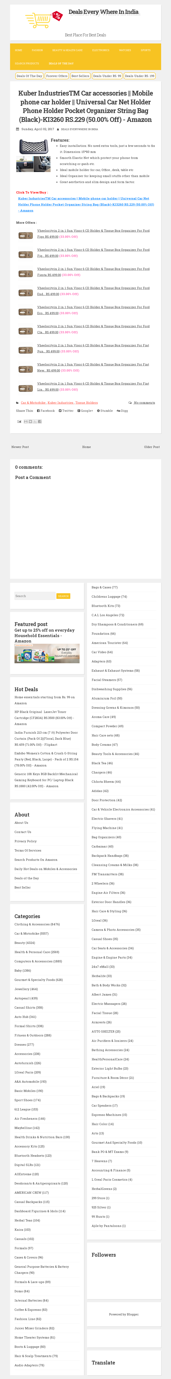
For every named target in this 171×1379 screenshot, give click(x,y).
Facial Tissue (102, 1012)
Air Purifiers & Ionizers (110, 1040)
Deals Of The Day (29, 76)
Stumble (105, 410)
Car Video (99, 651)
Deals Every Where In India (103, 11)
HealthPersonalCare (107, 1059)
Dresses (21, 1043)
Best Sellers (80, 76)
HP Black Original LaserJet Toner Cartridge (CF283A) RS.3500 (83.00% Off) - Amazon (44, 717)
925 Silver (99, 1207)
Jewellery (22, 988)
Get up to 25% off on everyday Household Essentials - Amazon (45, 635)
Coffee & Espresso (28, 1309)
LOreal (97, 920)
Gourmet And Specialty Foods (114, 1142)
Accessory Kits (26, 1145)
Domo (19, 1290)
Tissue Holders (86, 402)
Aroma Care (101, 716)
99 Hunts (99, 1216)
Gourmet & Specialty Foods (35, 979)
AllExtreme (23, 1173)
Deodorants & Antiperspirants (38, 1182)
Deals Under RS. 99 (107, 76)
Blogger (132, 1314)
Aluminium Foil (104, 698)
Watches (125, 50)
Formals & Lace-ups (30, 1281)
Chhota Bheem (103, 781)
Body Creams (102, 744)
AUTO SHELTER (103, 1031)
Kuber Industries (61, 402)
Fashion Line (25, 1318)
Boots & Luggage (27, 1346)
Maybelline (24, 1127)
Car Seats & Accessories (110, 947)
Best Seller (23, 886)
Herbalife (99, 975)
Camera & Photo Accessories (113, 929)
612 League (23, 1108)
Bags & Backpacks (106, 1096)
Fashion (37, 50)
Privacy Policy (26, 840)
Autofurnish (24, 1062)
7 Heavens (100, 1160)
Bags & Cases (102, 587)
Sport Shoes (24, 1099)
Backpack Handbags (107, 855)
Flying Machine (104, 827)
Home (18, 50)
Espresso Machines (107, 1114)
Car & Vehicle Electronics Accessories (121, 809)
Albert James (102, 994)
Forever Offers (56, 76)
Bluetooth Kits (103, 605)
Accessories (24, 1053)
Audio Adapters (27, 1364)
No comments (144, 402)
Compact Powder (105, 725)
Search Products (27, 63)
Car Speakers (102, 1105)
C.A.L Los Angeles (105, 614)
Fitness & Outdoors (29, 1034)
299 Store (99, 1197)
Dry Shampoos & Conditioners (115, 624)
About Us (21, 821)
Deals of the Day (27, 877)
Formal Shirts (25, 1025)
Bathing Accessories (108, 1049)
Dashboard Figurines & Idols (37, 1210)
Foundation (101, 633)
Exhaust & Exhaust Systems (113, 670)
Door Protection (104, 799)
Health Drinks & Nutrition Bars (39, 1136)
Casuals (21, 1238)
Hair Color (100, 1123)
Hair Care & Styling (107, 910)
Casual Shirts (25, 1006)
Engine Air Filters (106, 892)
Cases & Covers (26, 1256)
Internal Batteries (29, 1299)
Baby (19, 969)
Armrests (99, 1022)
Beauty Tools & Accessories (113, 753)
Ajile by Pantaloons (107, 1225)
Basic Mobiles (25, 1090)
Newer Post (20, 446)
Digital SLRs (24, 1164)
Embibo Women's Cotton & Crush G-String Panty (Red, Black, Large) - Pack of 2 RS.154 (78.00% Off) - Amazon (47, 758)
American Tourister (107, 642)
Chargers (99, 772)
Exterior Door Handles (109, 901)
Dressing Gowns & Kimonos (113, 707)
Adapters (99, 661)
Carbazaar (100, 846)
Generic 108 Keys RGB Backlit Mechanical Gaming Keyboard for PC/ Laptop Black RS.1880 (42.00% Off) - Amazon (46, 779)
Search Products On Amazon (36, 858)
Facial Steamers (104, 679)
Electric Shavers (104, 818)
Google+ (85, 410)
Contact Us (23, 831)
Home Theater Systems (32, 1336)
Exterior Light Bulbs (107, 1068)
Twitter (66, 410)
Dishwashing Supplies (109, 688)
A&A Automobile (27, 1080)
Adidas (97, 790)
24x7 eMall (100, 966)
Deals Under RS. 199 (139, 76)
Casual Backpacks (29, 1201)
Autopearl (22, 997)
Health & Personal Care (33, 951)
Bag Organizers (104, 836)
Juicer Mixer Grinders (32, 1327)
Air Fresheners (26, 1117)
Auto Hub (22, 1016)
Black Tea (99, 762)
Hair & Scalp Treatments (33, 1355)
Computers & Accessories (34, 960)
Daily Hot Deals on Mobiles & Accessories (46, 868)
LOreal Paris (24, 1071)
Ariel (96, 1086)
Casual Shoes (102, 938)
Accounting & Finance (109, 1170)
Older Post (152, 446)
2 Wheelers (100, 883)
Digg (122, 410)
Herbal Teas (24, 1219)
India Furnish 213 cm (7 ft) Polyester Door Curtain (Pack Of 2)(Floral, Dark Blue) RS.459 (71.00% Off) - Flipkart (46, 737)
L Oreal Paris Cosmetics (110, 1179)
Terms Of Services (28, 849)
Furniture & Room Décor (110, 1077)
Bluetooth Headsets (30, 1154)
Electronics (100, 50)
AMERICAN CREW (28, 1192)
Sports (146, 50)
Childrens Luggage (106, 596)
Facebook (46, 410)
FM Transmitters (105, 873)
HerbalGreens (102, 1188)
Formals (21, 1247)
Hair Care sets (103, 735)
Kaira (19, 1229)
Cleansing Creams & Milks (112, 864)
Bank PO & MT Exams (108, 1151)
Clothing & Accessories (33, 923)
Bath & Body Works (106, 984)
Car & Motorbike (33, 402)
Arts (95, 1133)
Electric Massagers (106, 1003)
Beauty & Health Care (67, 50)
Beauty (20, 942)
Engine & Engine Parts (109, 957)
